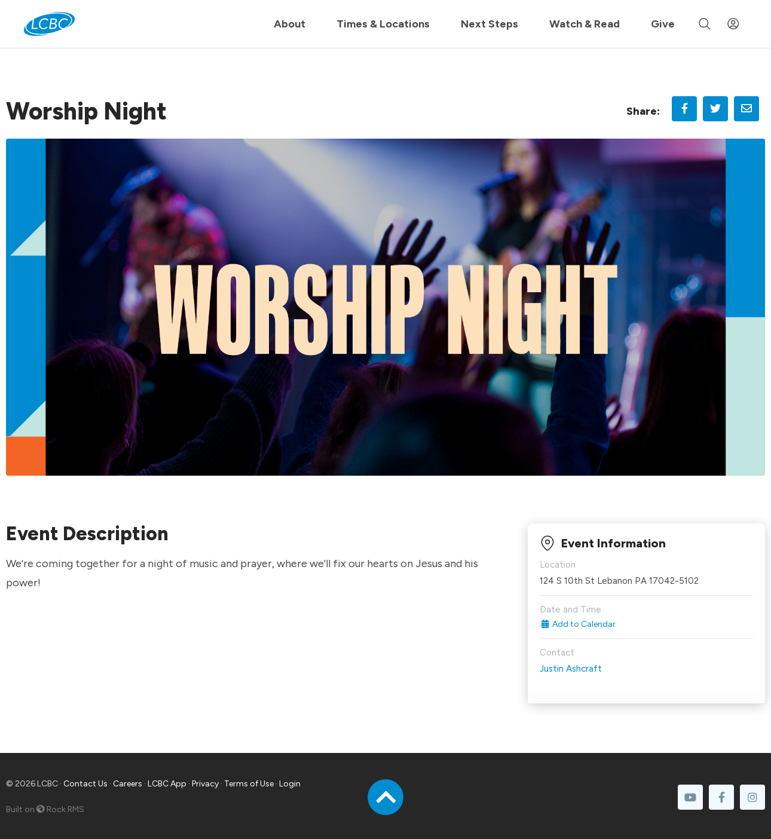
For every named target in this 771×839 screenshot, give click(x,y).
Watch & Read (584, 23)
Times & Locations (383, 23)
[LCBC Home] (49, 24)
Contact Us (85, 784)
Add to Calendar (578, 624)
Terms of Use (249, 784)
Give (663, 23)
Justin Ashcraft (571, 668)
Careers (127, 784)
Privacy (205, 784)
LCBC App (167, 784)
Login (290, 784)
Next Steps (489, 23)
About (289, 23)
